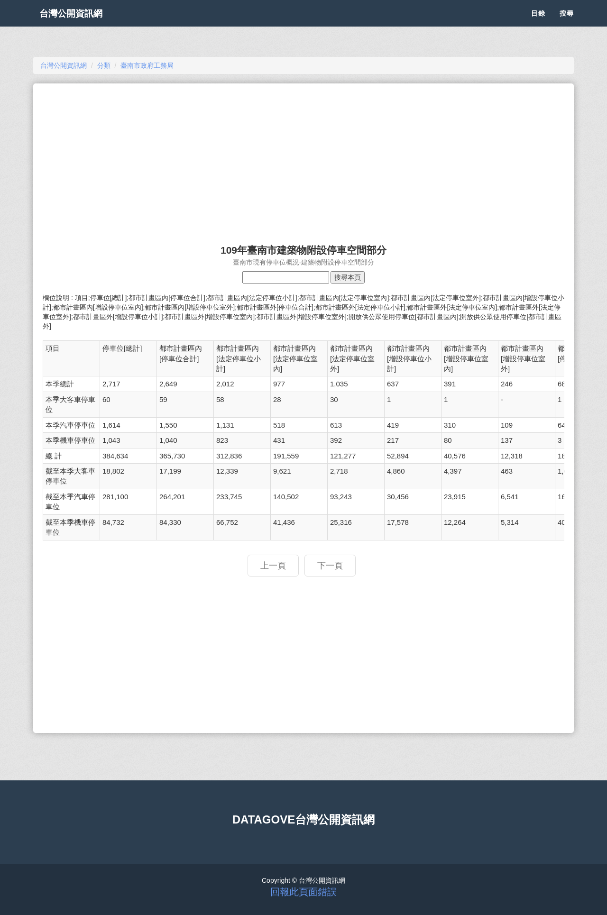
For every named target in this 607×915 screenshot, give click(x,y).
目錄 (538, 23)
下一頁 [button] (330, 565)
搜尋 (567, 23)
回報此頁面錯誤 (303, 892)
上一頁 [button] (273, 565)
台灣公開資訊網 (79, 24)
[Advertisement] (303, 159)
